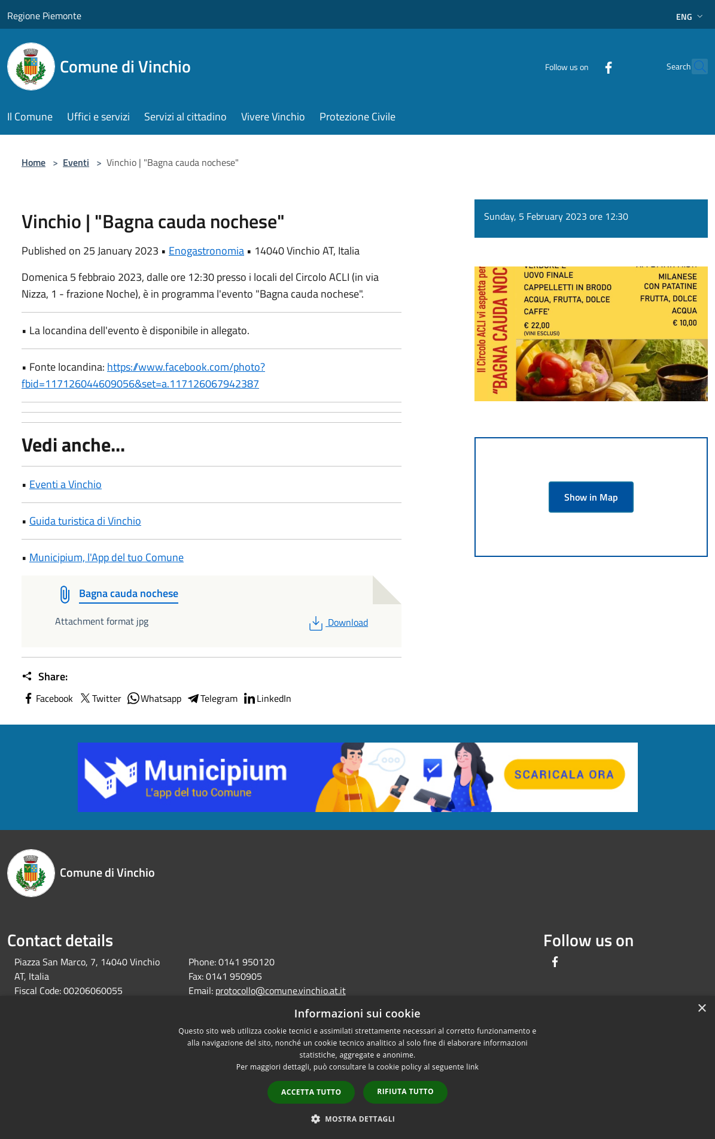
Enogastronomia (206, 251)
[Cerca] (693, 66)
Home (33, 162)
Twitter (99, 698)
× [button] (701, 1008)
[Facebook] (582, 66)
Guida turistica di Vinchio (85, 521)
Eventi (76, 162)
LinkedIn (266, 698)
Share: (45, 676)
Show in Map (591, 497)
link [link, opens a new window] (472, 1067)
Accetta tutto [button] (311, 1092)
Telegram (212, 698)
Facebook (47, 698)
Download (337, 622)
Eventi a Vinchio (65, 484)
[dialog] (357, 1067)
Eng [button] (690, 16)
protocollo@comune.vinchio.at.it (280, 990)
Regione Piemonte (44, 15)
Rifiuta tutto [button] (405, 1091)
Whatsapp (153, 698)
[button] (357, 1119)
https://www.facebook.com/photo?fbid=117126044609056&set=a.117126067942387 (143, 375)
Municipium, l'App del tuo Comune (106, 557)
